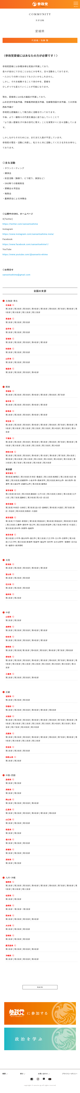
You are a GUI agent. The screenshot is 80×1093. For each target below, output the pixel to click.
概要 (4, 1073)
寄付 (21, 1073)
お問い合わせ (43, 1073)
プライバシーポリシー (70, 1073)
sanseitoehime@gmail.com (16, 275)
